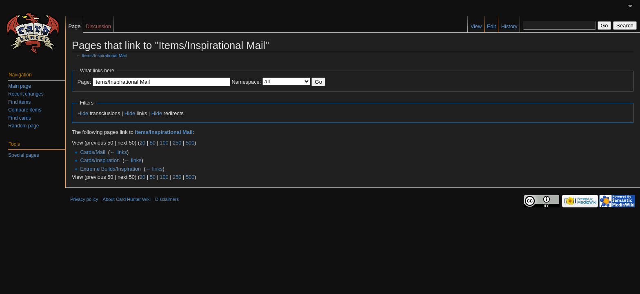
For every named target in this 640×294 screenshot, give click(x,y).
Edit (491, 26)
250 (177, 143)
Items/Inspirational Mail (104, 55)
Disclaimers (167, 199)
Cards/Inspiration (100, 160)
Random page (23, 126)
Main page (19, 86)
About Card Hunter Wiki (127, 199)
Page (74, 26)
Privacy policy (84, 199)
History (509, 26)
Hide (83, 113)
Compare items (24, 110)
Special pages (23, 155)
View (476, 26)
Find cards (19, 118)
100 (164, 143)
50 (153, 143)
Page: (84, 82)
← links (118, 152)
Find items (19, 102)
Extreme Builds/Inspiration (110, 169)
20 (142, 143)
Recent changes (26, 94)
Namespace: (246, 82)
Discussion (98, 26)
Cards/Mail (92, 152)
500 (190, 143)
